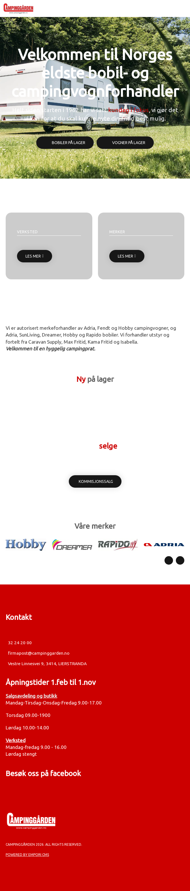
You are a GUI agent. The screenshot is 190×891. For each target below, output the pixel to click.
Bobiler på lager (68, 142)
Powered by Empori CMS (27, 854)
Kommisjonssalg (96, 481)
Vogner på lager (128, 142)
